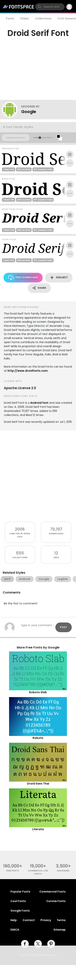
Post (63, 627)
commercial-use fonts (38, 872)
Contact (29, 920)
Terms (61, 920)
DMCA (14, 930)
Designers (63, 870)
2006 (20, 529)
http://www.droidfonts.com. (28, 371)
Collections (43, 18)
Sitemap (59, 930)
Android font (39, 403)
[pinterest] (51, 944)
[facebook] (25, 944)
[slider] (40, 137)
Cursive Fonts (56, 901)
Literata (38, 829)
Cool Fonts (18, 901)
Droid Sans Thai (38, 783)
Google (28, 111)
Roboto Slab (38, 692)
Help (13, 920)
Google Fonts (20, 911)
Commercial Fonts (52, 892)
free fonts (12, 870)
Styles (24, 18)
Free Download (23, 277)
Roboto (38, 738)
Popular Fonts (20, 892)
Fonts (10, 18)
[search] (49, 6)
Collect (59, 277)
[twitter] (38, 944)
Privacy (46, 920)
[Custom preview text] (15, 137)
